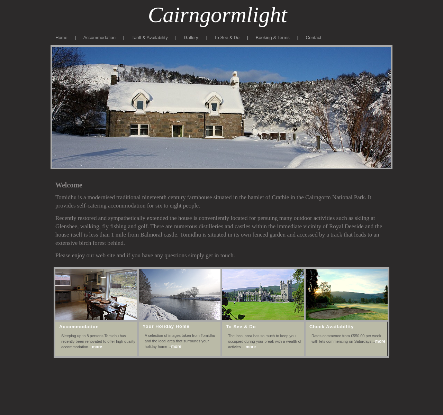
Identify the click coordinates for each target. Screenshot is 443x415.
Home (62, 37)
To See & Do (226, 37)
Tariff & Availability (150, 37)
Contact (314, 37)
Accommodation (99, 37)
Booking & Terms (273, 37)
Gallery (191, 37)
